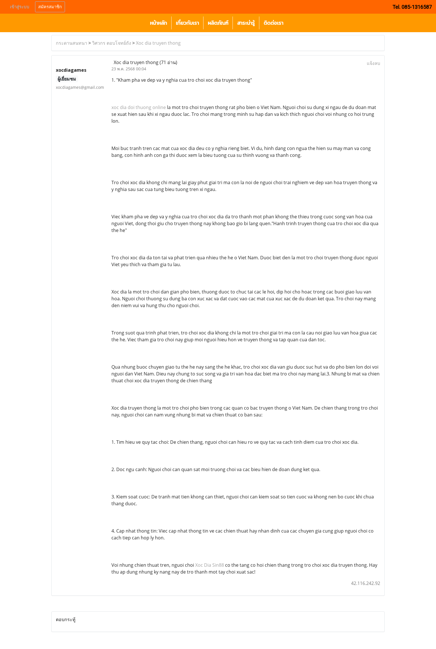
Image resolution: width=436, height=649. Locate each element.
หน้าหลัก (158, 23)
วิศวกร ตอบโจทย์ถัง (111, 43)
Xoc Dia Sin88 (209, 565)
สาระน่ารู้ (246, 23)
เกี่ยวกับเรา (187, 23)
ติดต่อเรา (273, 23)
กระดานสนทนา (71, 43)
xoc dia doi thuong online (138, 107)
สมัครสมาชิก (50, 6)
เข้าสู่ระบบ (19, 6)
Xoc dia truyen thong (158, 43)
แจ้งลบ (373, 63)
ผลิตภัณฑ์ (218, 23)
